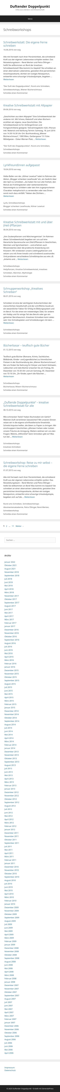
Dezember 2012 (11, 792)
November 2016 (11, 633)
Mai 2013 (8, 775)
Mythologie (27, 273)
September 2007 (11, 995)
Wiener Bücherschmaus (31, 89)
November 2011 (11, 836)
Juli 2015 (8, 687)
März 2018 (9, 592)
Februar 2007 (10, 1019)
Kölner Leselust (37, 206)
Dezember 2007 (11, 985)
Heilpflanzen (9, 269)
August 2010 (10, 880)
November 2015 (11, 673)
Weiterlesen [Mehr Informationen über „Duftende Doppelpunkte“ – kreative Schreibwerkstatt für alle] (17, 436)
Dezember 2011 (11, 833)
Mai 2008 (8, 968)
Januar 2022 (9, 562)
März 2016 (9, 660)
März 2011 (9, 856)
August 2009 (10, 921)
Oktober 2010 (10, 873)
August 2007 (10, 999)
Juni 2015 (8, 690)
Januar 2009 (9, 944)
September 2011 (11, 843)
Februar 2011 (10, 860)
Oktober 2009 (10, 914)
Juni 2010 (8, 887)
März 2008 (9, 975)
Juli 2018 (8, 579)
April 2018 (8, 589)
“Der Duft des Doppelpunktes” (16, 86)
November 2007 (11, 988)
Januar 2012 (9, 829)
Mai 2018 (8, 585)
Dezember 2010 (11, 866)
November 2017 (11, 596)
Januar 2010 (9, 904)
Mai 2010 (8, 890)
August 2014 (10, 724)
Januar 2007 (9, 1022)
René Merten (43, 507)
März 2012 (9, 822)
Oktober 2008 (10, 955)
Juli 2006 (8, 1043)
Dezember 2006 (11, 1026)
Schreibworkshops (11, 89)
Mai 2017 (8, 612)
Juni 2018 (8, 582)
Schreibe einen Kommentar (15, 93)
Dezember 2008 (11, 948)
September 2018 (11, 575)
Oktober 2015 (10, 677)
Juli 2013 (8, 768)
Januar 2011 (9, 863)
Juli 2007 (8, 1002)
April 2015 (8, 697)
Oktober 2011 (10, 839)
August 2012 (10, 806)
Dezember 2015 (11, 670)
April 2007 (8, 1012)
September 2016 (11, 639)
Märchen (17, 273)
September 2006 (11, 1036)
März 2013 (9, 782)
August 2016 (10, 643)
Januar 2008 (9, 982)
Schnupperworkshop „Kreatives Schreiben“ (23, 290)
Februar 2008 (10, 978)
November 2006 (11, 1029)
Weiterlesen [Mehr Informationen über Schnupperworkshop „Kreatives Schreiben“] (8, 323)
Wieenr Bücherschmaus (26, 386)
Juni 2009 (8, 927)
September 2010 (11, 877)
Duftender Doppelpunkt (30, 6)
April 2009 (8, 934)
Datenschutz (10, 1070)
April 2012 (8, 819)
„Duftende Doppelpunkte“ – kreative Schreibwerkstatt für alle (26, 404)
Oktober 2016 (10, 636)
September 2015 (11, 680)
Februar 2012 (10, 826)
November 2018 (11, 572)
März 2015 (9, 700)
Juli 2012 (8, 809)
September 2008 (11, 958)
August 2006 (10, 1039)
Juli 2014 (8, 728)
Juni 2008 (8, 965)
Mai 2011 (8, 849)
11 (13, 526)
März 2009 (9, 938)
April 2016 (8, 656)
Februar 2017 (10, 623)
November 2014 (11, 714)
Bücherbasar (8, 386)
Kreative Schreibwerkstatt (27, 269)
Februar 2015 (10, 704)
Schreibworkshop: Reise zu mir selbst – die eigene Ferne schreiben (27, 464)
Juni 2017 (8, 609)
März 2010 (9, 897)
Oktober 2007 (10, 992)
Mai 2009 (8, 931)
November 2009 (11, 910)
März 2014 (9, 741)
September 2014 (11, 721)
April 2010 (8, 894)
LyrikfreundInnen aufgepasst (21, 165)
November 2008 (11, 951)
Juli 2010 (8, 883)
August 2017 (10, 606)
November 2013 (11, 755)
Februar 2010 (10, 900)
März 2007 (9, 1015)
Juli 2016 (8, 646)
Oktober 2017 (10, 599)
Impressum (9, 1067)
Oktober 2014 (10, 717)
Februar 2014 (10, 745)
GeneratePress (47, 1088)
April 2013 (8, 778)
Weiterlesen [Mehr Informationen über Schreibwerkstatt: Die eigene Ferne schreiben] (8, 79)
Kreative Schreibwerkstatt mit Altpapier (27, 105)
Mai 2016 (8, 653)
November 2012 (11, 795)
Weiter (20, 526)
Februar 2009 (10, 941)
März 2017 (9, 619)
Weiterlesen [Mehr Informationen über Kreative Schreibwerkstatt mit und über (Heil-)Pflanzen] (23, 259)
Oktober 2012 (10, 799)
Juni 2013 (8, 772)
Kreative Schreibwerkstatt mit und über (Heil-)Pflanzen (28, 223)
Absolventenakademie (13, 507)
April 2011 (8, 853)
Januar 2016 (9, 667)
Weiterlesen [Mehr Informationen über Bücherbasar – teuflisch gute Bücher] (8, 376)
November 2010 (11, 870)
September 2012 (11, 802)
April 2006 (8, 1053)
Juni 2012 (8, 812)
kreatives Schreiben (12, 447)
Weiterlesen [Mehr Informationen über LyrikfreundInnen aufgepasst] (8, 196)
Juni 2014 (8, 731)
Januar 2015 (9, 707)
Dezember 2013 (11, 751)
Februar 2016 (10, 663)
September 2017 (11, 602)
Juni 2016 (8, 650)
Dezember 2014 (11, 711)
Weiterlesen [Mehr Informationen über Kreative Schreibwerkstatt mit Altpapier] (40, 139)
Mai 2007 (8, 1009)
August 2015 (10, 684)
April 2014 (8, 738)
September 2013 (11, 761)
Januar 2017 (9, 626)
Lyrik (5, 203)
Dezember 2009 (11, 907)
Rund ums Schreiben (40, 86)
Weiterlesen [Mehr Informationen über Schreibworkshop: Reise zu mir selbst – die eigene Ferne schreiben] (29, 497)
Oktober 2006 (10, 1032)
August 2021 (10, 568)
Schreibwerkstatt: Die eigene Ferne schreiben (25, 43)
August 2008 (10, 961)
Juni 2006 (8, 1046)
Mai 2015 (8, 694)
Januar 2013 (9, 789)
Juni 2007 (8, 1005)
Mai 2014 (8, 734)
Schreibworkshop (11, 510)
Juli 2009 (8, 924)
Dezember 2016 (11, 629)
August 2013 (10, 765)
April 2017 (8, 616)
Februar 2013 (10, 785)
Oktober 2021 (10, 565)
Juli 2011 (8, 846)
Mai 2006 (8, 1049)
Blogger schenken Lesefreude (16, 206)
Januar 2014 (9, 748)
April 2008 (8, 971)
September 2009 (11, 917)
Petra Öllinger (30, 507)
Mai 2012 (8, 816)
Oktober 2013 (10, 758)
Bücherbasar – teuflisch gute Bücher (26, 345)
